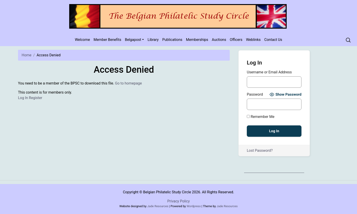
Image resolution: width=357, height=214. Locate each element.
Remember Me (260, 116)
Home (26, 55)
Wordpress (194, 206)
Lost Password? (260, 150)
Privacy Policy (178, 201)
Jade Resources (157, 206)
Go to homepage (128, 83)
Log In (23, 98)
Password (255, 94)
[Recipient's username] (349, 40)
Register (35, 98)
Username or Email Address (269, 72)
